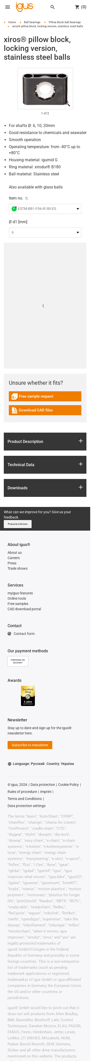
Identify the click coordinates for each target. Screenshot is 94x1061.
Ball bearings (32, 22)
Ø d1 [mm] (18, 221)
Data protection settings (26, 806)
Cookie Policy (68, 785)
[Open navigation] (7, 7)
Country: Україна (60, 764)
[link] (45, 398)
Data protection (43, 785)
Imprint (46, 792)
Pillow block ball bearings (65, 22)
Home (12, 22)
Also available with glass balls (36, 187)
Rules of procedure (22, 792)
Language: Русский (26, 764)
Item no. (16, 198)
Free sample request (32, 397)
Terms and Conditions (25, 799)
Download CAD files (32, 411)
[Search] (53, 7)
